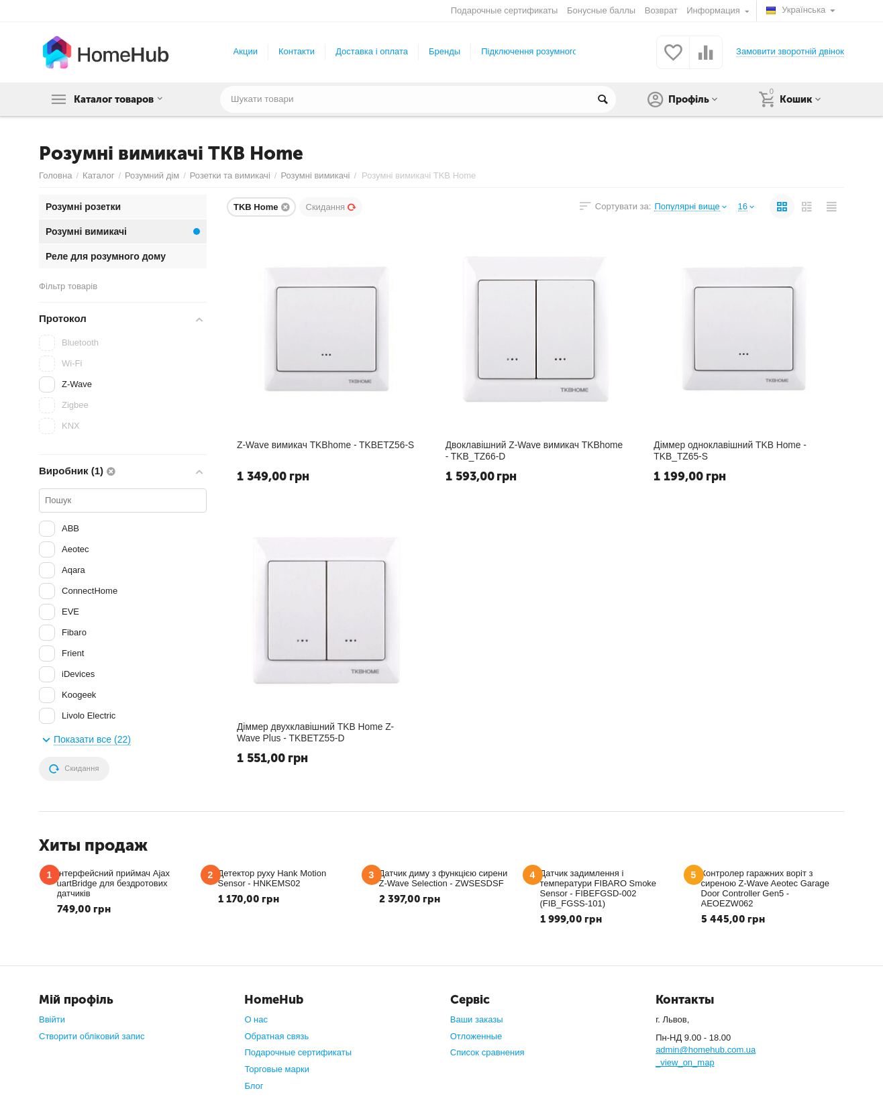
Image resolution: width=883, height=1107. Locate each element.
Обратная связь (276, 1036)
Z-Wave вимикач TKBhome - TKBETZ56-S (327, 445)
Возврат (661, 10)
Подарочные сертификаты (504, 10)
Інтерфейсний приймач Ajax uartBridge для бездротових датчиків (113, 883)
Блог (253, 1086)
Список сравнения (487, 1052)
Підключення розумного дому (540, 51)
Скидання (331, 207)
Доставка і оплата (371, 51)
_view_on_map (685, 1062)
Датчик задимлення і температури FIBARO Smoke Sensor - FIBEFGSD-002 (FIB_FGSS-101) (598, 888)
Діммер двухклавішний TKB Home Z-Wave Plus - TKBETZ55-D (317, 732)
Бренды (444, 51)
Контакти (296, 51)
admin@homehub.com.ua (706, 1050)
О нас (256, 1019)
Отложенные (476, 1036)
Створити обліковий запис (91, 1036)
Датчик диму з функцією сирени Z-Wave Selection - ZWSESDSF (443, 878)
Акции (245, 51)
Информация (714, 10)
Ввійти (52, 1019)
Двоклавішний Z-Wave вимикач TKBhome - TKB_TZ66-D (536, 451)
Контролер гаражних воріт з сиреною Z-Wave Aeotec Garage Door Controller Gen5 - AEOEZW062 (765, 888)
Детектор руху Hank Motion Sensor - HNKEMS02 (272, 878)
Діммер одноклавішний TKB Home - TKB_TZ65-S (731, 451)
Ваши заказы (476, 1019)
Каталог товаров (123, 99)
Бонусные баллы (601, 10)
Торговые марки (276, 1069)
